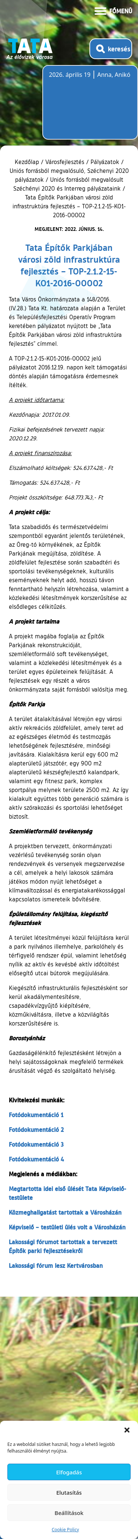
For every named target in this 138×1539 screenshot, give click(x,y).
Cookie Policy (65, 1529)
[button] (127, 1430)
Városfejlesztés (64, 161)
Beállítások (68, 1512)
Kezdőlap (28, 161)
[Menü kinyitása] (113, 10)
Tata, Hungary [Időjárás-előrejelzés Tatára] (90, 106)
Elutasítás (69, 1492)
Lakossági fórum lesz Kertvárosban (56, 1265)
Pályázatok (105, 161)
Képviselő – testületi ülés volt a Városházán (67, 1227)
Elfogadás (69, 1472)
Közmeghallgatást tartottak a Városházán (65, 1212)
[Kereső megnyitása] (110, 48)
